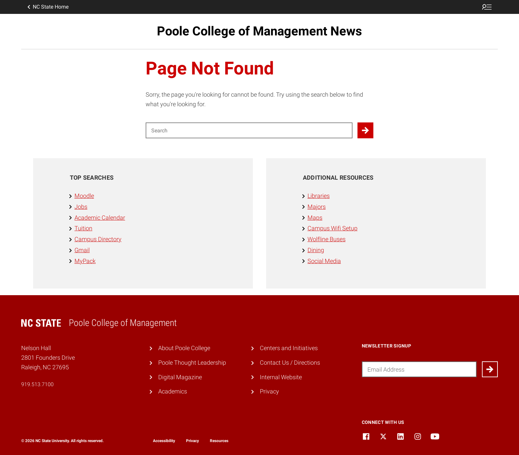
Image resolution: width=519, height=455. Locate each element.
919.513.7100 (37, 384)
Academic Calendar (99, 217)
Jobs (80, 206)
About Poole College (184, 347)
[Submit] (490, 369)
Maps (314, 217)
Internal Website (281, 377)
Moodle (84, 195)
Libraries (318, 195)
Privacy (269, 391)
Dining (315, 250)
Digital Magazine (180, 377)
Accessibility (164, 440)
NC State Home (47, 7)
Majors (316, 206)
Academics (172, 391)
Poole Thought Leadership (192, 362)
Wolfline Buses (326, 239)
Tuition (83, 228)
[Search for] (249, 130)
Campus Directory (97, 239)
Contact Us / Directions (290, 362)
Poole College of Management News (259, 31)
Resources (219, 440)
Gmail (82, 250)
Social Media (324, 260)
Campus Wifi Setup (332, 228)
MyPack (85, 260)
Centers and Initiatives (289, 347)
